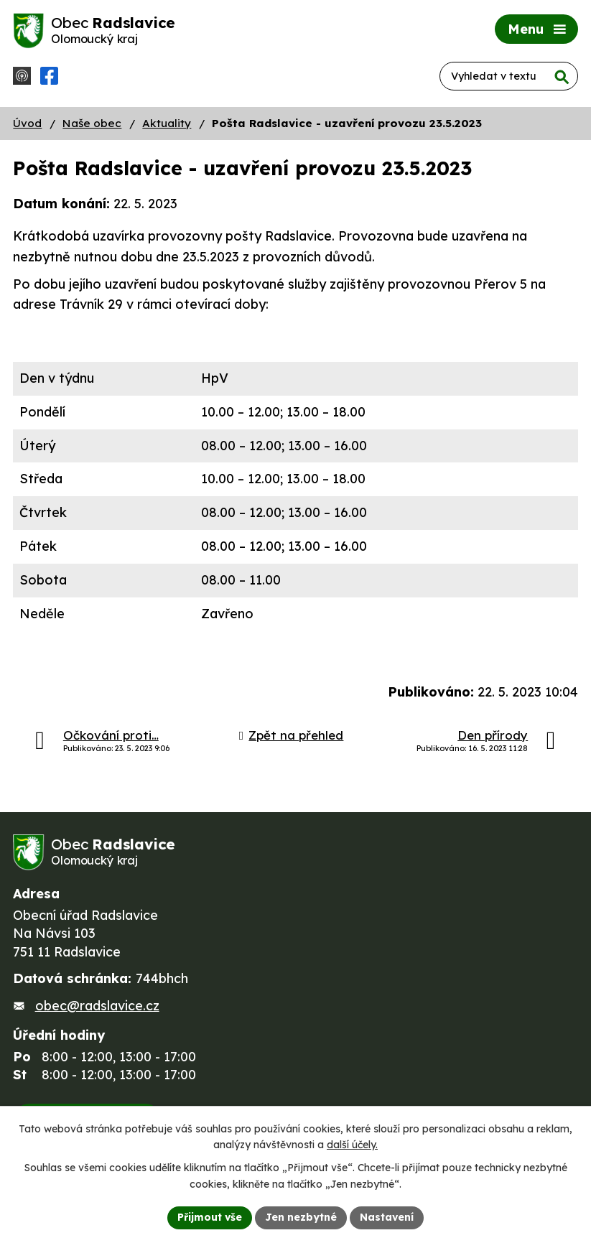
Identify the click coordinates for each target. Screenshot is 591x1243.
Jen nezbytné (301, 1217)
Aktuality (166, 123)
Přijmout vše (209, 1217)
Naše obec (91, 123)
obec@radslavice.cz (97, 1005)
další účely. (352, 1145)
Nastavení (387, 1217)
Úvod (27, 123)
